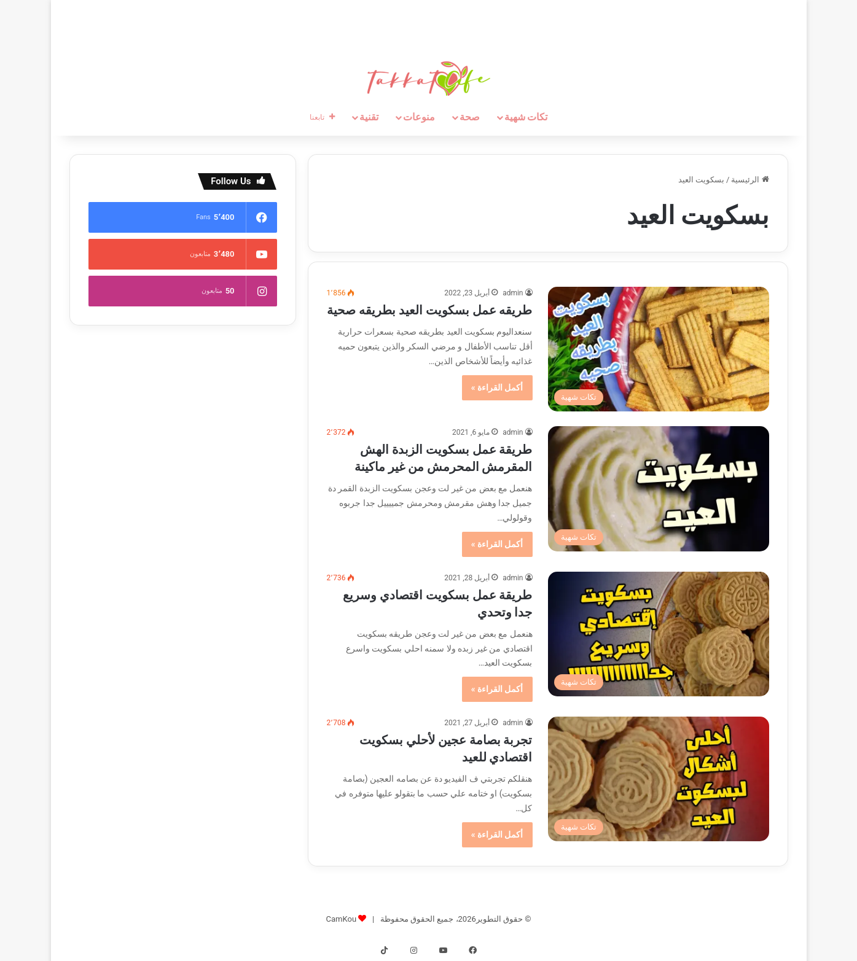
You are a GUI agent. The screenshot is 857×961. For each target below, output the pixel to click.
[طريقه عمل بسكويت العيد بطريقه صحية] (658, 349)
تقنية (368, 117)
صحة (470, 117)
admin (513, 293)
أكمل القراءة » (497, 387)
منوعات (419, 117)
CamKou (341, 919)
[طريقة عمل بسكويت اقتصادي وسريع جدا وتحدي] (658, 634)
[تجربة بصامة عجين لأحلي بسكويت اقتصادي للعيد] (658, 779)
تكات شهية (526, 117)
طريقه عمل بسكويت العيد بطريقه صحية (430, 310)
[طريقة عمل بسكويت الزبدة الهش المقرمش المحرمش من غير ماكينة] (658, 488)
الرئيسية (750, 179)
